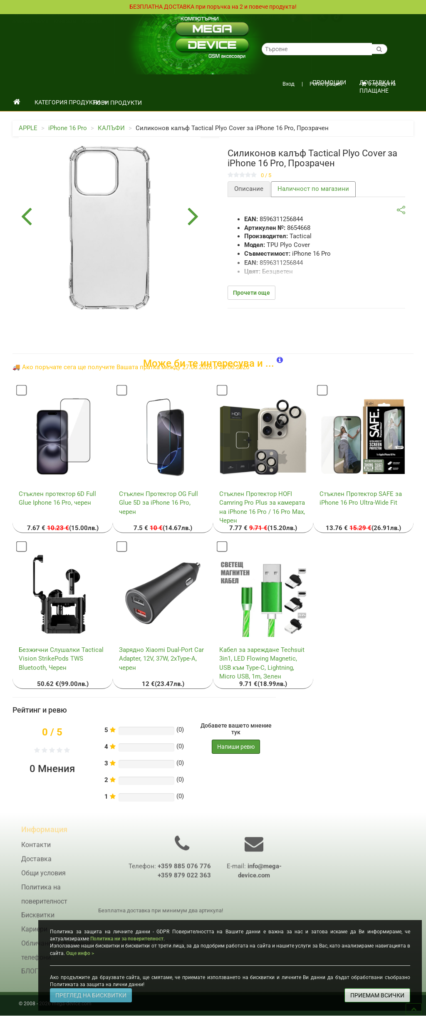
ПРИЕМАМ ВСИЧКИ (377, 995)
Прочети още (251, 293)
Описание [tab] (248, 189)
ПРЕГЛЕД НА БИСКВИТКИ (90, 995)
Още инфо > (80, 953)
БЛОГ (29, 976)
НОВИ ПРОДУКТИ (117, 103)
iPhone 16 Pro (67, 128)
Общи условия (60, 22)
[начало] (17, 102)
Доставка (26, 22)
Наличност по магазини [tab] (313, 189)
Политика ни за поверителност (126, 939)
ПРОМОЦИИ (329, 82)
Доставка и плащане (377, 85)
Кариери (92, 30)
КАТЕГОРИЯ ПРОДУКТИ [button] (71, 102)
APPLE (28, 128)
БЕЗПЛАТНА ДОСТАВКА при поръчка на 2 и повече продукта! (213, 7)
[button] (280, 360)
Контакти (65, 30)
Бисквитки (37, 920)
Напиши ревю (236, 747)
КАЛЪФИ (111, 128)
